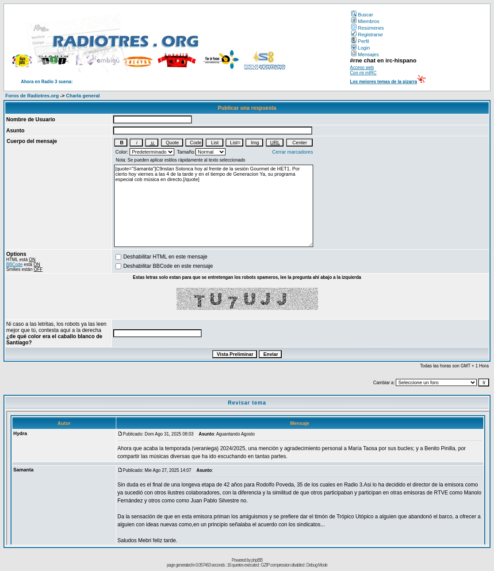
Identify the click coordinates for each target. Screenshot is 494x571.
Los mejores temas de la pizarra (383, 81)
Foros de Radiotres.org (32, 95)
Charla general (83, 95)
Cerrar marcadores (292, 151)
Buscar (362, 14)
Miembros (365, 21)
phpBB (256, 560)
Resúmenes (367, 28)
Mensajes (365, 54)
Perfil (360, 41)
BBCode (14, 264)
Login (360, 47)
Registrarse (367, 34)
